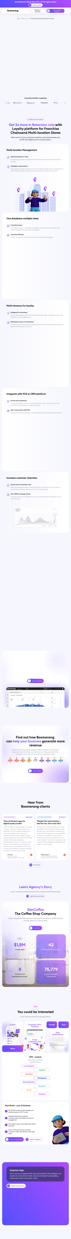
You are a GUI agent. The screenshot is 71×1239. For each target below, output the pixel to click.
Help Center (5, 1234)
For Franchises (40, 1187)
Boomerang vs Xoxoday (43, 1225)
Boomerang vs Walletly (43, 1228)
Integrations (40, 1196)
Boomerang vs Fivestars (43, 1218)
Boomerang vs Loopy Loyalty (44, 1230)
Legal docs (5, 1185)
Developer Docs (41, 1199)
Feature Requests (41, 1201)
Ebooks (4, 1229)
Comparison (5, 1236)
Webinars (4, 1232)
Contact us (5, 1187)
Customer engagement (43, 1192)
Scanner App (40, 1194)
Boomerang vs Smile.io (42, 1235)
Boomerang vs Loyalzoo (43, 1221)
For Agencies (40, 1190)
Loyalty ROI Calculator (8, 1223)
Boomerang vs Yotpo (42, 1223)
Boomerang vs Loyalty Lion (44, 1232)
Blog (3, 1225)
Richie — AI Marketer (42, 1185)
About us (4, 1183)
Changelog (39, 1203)
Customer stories (6, 1227)
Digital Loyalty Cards (42, 1183)
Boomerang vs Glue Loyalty (44, 1237)
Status (38, 1206)
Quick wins (5, 1220)
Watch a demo (6, 1218)
